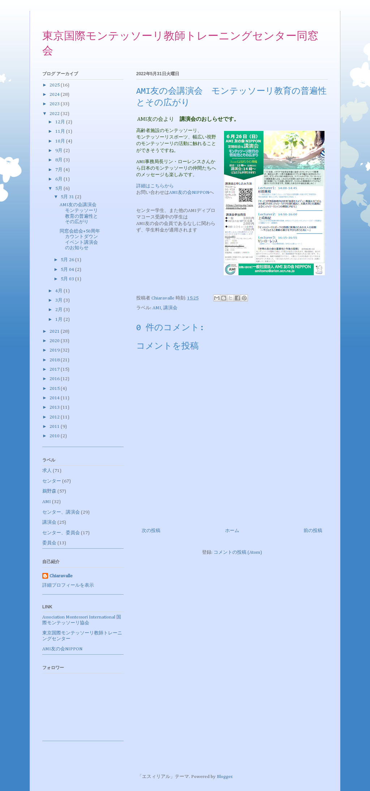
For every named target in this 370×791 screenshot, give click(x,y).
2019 (55, 350)
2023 (55, 104)
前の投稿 (313, 530)
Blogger (224, 776)
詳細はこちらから (155, 186)
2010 (55, 436)
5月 (59, 188)
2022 (55, 113)
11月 (60, 131)
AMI (156, 308)
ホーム (232, 530)
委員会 (49, 543)
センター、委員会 (61, 533)
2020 (55, 341)
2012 (55, 417)
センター (51, 481)
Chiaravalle (61, 576)
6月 (59, 179)
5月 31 (68, 197)
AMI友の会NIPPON (189, 192)
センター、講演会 (61, 512)
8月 (59, 160)
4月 (59, 291)
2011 (55, 426)
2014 (55, 398)
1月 (59, 319)
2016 (55, 379)
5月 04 (68, 269)
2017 (55, 369)
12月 (60, 122)
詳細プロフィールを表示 (68, 585)
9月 (59, 150)
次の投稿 (151, 530)
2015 (55, 388)
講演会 (170, 308)
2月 (59, 309)
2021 (55, 331)
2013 (55, 407)
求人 (47, 470)
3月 (59, 300)
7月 (59, 169)
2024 (55, 94)
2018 (55, 360)
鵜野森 (49, 491)
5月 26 (68, 260)
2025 (55, 85)
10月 (60, 141)
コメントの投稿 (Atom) (238, 552)
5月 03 (68, 279)
